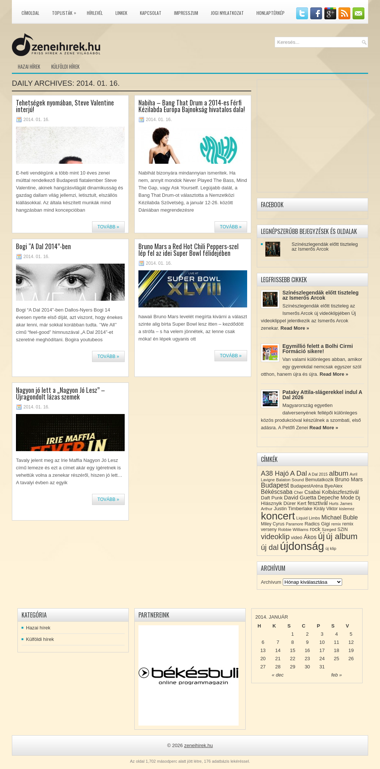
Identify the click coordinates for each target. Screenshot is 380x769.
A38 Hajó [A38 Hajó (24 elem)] (275, 473)
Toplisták (66, 11)
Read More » (295, 328)
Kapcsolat (150, 13)
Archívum (271, 582)
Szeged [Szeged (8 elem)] (329, 529)
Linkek (121, 13)
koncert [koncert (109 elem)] (278, 516)
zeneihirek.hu (198, 745)
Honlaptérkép (270, 13)
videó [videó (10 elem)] (296, 537)
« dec (278, 675)
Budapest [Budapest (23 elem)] (275, 485)
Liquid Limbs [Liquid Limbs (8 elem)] (308, 518)
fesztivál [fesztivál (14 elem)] (318, 503)
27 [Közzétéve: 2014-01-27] (262, 666)
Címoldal (30, 13)
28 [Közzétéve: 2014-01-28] (278, 666)
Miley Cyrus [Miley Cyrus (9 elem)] (273, 524)
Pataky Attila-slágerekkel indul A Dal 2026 (322, 394)
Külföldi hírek (65, 66)
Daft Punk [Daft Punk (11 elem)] (272, 498)
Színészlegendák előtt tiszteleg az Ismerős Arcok (325, 246)
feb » (336, 675)
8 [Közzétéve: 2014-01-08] (292, 642)
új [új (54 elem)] (321, 536)
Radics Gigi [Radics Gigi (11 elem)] (317, 524)
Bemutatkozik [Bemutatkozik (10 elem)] (319, 479)
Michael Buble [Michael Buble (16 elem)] (339, 517)
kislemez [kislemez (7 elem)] (346, 508)
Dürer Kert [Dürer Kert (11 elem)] (295, 503)
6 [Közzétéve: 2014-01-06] (263, 642)
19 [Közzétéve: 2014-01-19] (351, 650)
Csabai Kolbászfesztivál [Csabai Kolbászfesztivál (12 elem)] (331, 492)
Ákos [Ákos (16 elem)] (310, 537)
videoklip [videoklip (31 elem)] (275, 536)
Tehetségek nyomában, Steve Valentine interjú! (65, 106)
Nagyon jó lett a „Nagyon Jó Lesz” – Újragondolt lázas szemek (60, 393)
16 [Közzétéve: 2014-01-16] (307, 650)
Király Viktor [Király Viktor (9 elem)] (326, 508)
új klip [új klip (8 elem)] (330, 548)
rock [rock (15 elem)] (315, 529)
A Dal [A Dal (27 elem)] (298, 473)
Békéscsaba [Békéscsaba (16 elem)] (276, 492)
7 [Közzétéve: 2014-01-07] (277, 642)
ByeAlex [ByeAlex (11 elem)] (333, 486)
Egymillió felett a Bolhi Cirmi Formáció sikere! (317, 348)
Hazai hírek (29, 66)
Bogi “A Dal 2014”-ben (43, 246)
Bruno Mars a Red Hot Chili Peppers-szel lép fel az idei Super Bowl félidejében (188, 249)
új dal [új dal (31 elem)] (270, 547)
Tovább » (108, 226)
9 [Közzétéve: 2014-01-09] (307, 642)
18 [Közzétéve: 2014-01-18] (336, 650)
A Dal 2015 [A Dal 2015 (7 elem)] (318, 474)
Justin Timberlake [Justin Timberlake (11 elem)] (293, 508)
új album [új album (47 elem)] (342, 536)
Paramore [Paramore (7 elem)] (294, 524)
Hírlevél (95, 13)
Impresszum (186, 13)
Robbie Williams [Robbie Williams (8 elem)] (293, 529)
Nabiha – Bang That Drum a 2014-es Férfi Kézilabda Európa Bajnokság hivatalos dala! (191, 106)
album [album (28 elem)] (338, 473)
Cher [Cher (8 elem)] (298, 492)
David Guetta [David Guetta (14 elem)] (300, 498)
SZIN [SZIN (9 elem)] (342, 529)
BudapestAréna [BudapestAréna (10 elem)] (306, 486)
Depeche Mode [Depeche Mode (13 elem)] (336, 498)
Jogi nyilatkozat (227, 13)
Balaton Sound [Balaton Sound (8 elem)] (290, 480)
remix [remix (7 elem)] (336, 524)
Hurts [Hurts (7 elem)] (333, 503)
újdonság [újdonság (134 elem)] (302, 546)
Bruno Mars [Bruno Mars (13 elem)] (349, 479)
